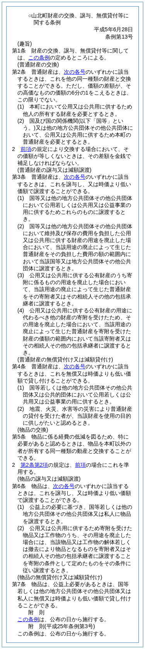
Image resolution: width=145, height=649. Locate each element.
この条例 (39, 57)
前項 (25, 149)
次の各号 (74, 72)
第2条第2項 (34, 465)
